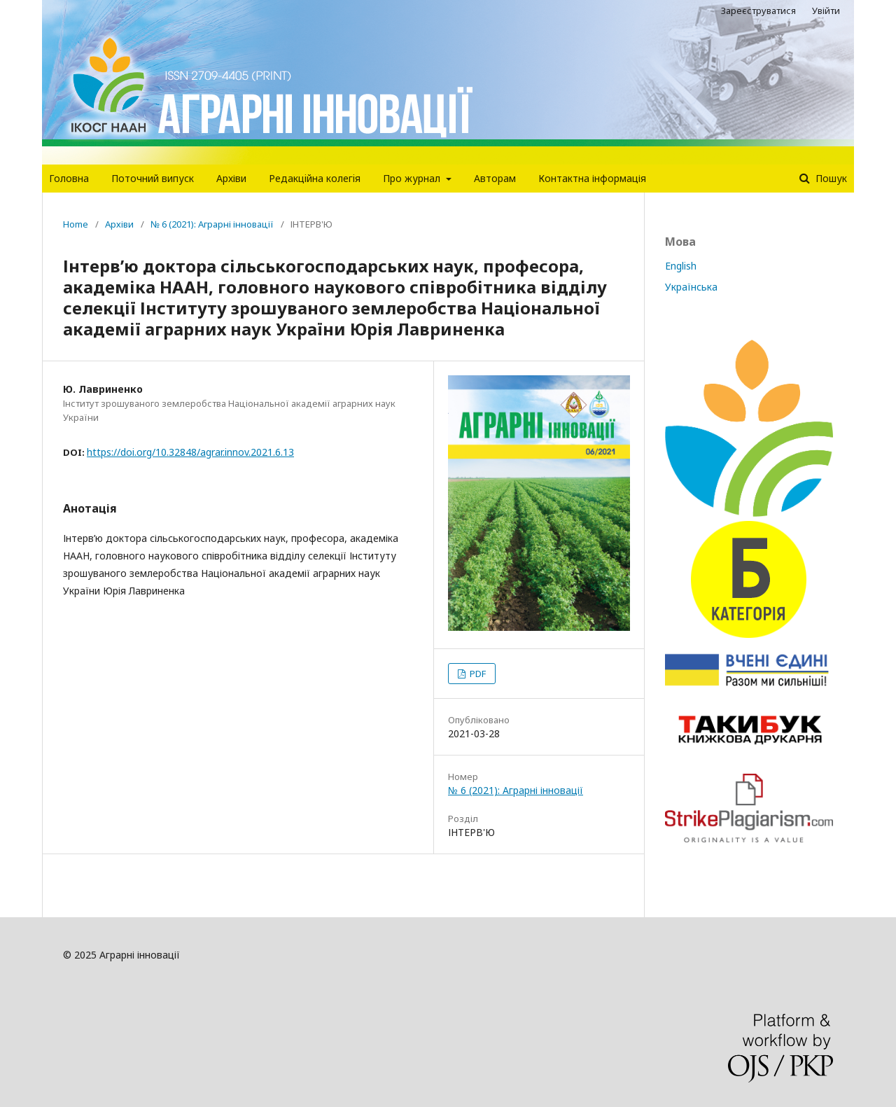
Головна (69, 178)
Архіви (231, 178)
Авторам (495, 178)
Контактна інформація (592, 178)
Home (75, 224)
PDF (477, 673)
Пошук (830, 178)
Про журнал (413, 178)
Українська (691, 286)
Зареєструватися (758, 10)
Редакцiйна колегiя (314, 178)
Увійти (826, 10)
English (680, 265)
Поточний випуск (152, 178)
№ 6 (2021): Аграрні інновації (212, 224)
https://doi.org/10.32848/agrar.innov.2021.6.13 (190, 452)
